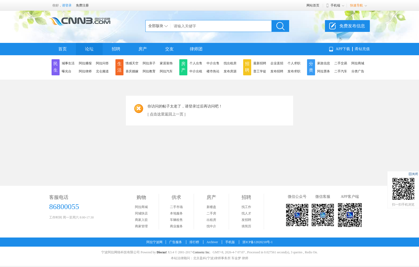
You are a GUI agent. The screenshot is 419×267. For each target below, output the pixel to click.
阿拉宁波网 (154, 242)
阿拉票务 (323, 71)
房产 (142, 49)
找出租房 (230, 63)
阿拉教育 (149, 71)
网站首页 (313, 5)
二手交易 (340, 63)
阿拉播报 (85, 63)
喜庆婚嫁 (132, 71)
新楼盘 (211, 207)
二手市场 (176, 207)
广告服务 (175, 242)
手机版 (230, 242)
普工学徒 (259, 71)
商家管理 (141, 226)
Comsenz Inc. (201, 252)
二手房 (211, 213)
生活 (119, 66)
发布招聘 (276, 71)
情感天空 (132, 63)
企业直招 (276, 63)
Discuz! (162, 252)
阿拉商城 (357, 63)
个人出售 (195, 63)
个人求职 (294, 63)
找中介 (211, 226)
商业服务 (176, 226)
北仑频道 (102, 71)
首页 (62, 49)
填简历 (246, 226)
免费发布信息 (352, 26)
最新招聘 (259, 63)
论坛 (89, 49)
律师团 (196, 49)
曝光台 (66, 71)
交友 (169, 49)
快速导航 (356, 5)
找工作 (246, 207)
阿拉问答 (102, 63)
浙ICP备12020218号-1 (257, 242)
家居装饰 (166, 63)
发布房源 (230, 71)
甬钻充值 (362, 49)
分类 (311, 66)
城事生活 (68, 63)
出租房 (211, 220)
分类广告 (357, 71)
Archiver (212, 242)
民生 (55, 66)
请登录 (67, 5)
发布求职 (294, 71)
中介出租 (195, 71)
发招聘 (246, 220)
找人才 (246, 213)
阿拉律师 (85, 71)
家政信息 (323, 63)
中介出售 (213, 63)
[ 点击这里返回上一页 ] (166, 114)
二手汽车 (340, 71)
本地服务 (176, 213)
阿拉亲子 (149, 63)
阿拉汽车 (166, 71)
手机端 (335, 5)
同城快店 (141, 213)
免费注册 (82, 5)
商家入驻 (141, 220)
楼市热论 (213, 71)
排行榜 (194, 242)
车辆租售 (176, 220)
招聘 (116, 49)
